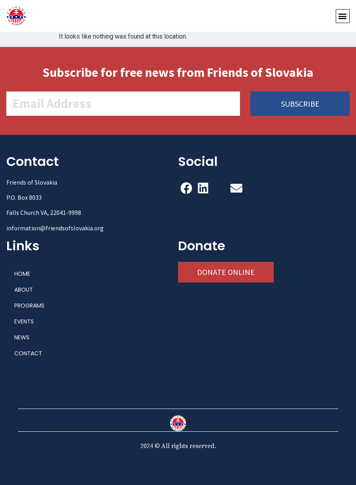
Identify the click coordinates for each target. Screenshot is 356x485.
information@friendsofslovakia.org (55, 228)
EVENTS (24, 321)
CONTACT (28, 353)
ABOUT (23, 290)
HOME (22, 274)
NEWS (21, 337)
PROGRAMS (29, 306)
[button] (343, 16)
